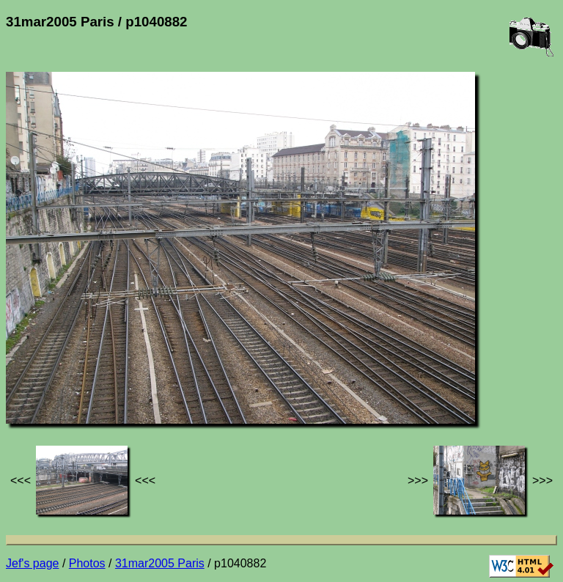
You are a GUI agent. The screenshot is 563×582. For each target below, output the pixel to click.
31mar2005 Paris (160, 563)
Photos (87, 563)
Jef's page (32, 563)
